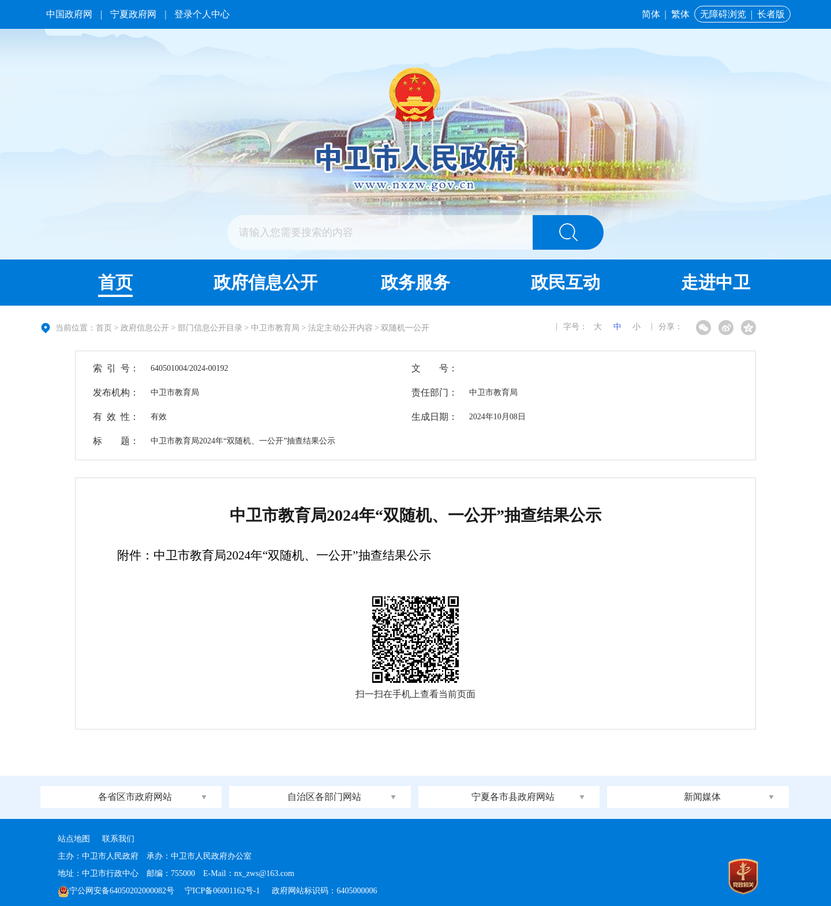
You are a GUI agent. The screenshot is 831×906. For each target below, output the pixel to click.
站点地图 (74, 838)
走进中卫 (715, 282)
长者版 (771, 14)
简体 (651, 14)
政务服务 (415, 282)
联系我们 (118, 838)
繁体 (680, 14)
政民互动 (565, 282)
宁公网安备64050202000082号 (116, 890)
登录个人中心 (202, 14)
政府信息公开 (265, 282)
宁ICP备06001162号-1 (223, 890)
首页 (115, 282)
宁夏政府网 (133, 14)
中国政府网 (69, 14)
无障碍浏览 (723, 14)
